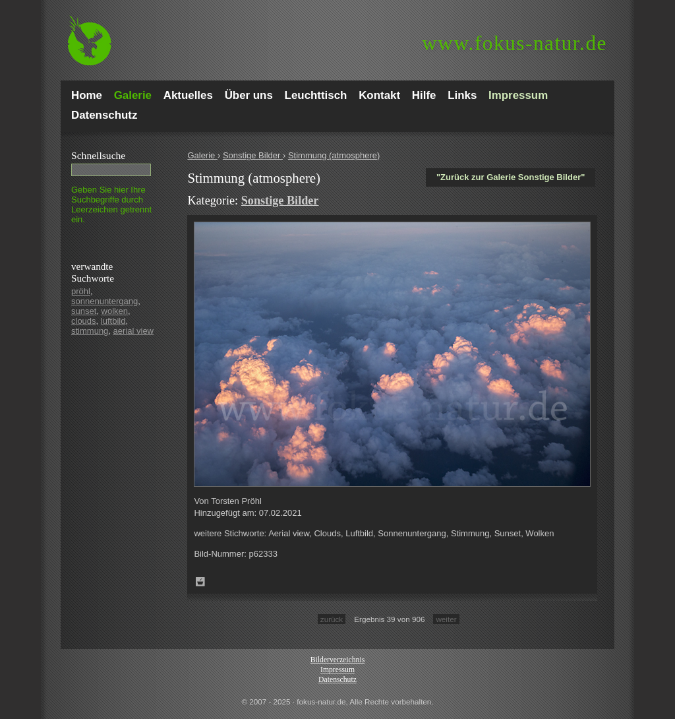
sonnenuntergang (104, 301)
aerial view (133, 331)
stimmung (89, 331)
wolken (115, 311)
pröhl (80, 291)
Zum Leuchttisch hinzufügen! (200, 581)
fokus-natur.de (514, 43)
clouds (83, 321)
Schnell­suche (98, 155)
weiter (446, 619)
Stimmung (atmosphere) (334, 155)
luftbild (113, 321)
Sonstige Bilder (253, 155)
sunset (83, 311)
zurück (331, 619)
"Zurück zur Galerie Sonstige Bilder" (510, 177)
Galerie (202, 155)
